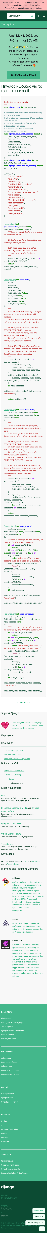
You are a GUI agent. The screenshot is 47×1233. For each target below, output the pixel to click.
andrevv (7, 1216)
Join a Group (6, 1058)
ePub (37, 861)
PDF (32, 861)
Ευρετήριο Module (20, 808)
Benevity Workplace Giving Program (15, 1173)
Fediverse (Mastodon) (9, 1129)
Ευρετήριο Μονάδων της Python (17, 759)
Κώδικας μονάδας (13, 775)
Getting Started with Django (12, 1022)
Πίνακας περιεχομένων (13, 750)
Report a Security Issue (10, 1070)
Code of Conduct (7, 1035)
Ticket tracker (7, 844)
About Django (6, 1018)
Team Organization (8, 1027)
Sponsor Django (7, 1161)
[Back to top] (42, 1229)
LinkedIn (4, 1138)
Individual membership (10, 1074)
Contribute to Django (9, 1062)
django (11, 779)
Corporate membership (10, 1165)
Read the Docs (12, 864)
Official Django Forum (11, 834)
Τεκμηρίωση (8, 24)
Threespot (7, 1209)
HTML (27, 861)
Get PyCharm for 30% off (23, 75)
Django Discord (7, 1098)
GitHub (4, 1121)
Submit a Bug (6, 1066)
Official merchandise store (11, 1169)
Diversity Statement (8, 1039)
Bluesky (4, 1133)
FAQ (3, 795)
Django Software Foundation (12, 1031)
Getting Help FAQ (8, 1094)
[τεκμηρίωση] (10, 224)
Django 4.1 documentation (14, 771)
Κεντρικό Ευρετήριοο (12, 754)
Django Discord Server (11, 823)
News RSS (5, 1142)
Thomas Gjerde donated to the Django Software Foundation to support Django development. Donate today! (27, 725)
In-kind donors (9, 1198)
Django (3, 16)
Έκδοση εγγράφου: (35, 1223)
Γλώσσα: (39, 1216)
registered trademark (25, 1225)
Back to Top (23, 703)
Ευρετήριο (6, 808)
